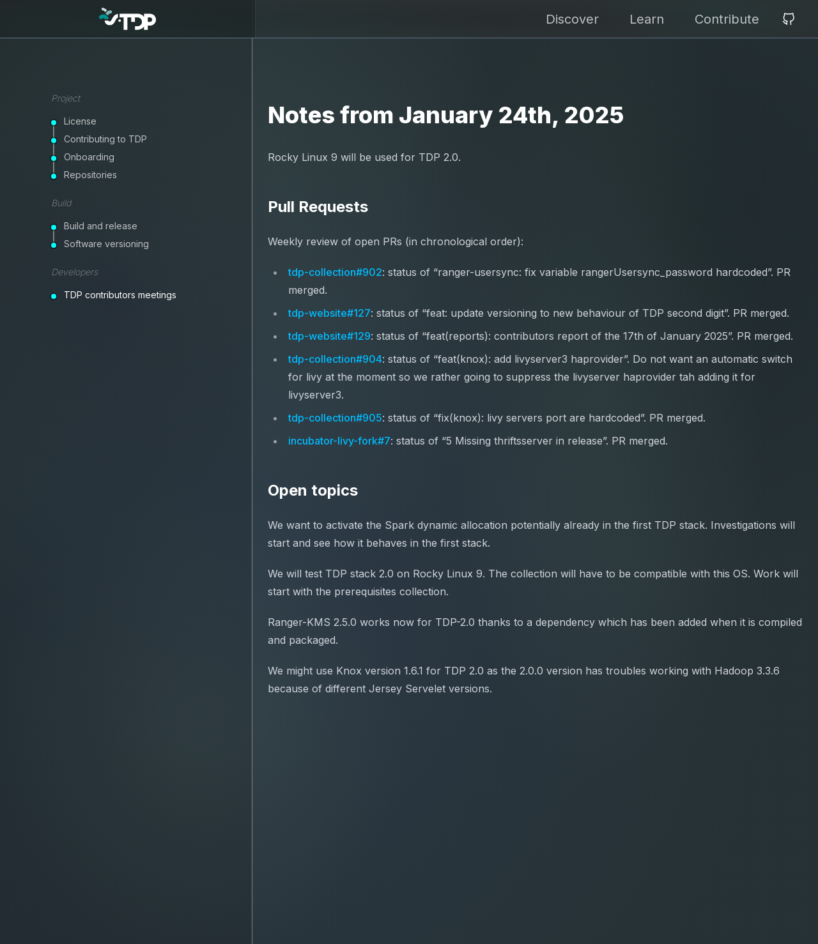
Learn (646, 19)
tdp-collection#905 (335, 417)
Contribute (727, 19)
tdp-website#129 (329, 336)
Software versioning (106, 243)
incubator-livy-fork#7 (339, 440)
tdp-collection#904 (335, 359)
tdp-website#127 (329, 313)
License (80, 121)
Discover (572, 19)
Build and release (100, 225)
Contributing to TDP (105, 138)
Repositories (90, 174)
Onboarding (89, 156)
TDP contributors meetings (120, 294)
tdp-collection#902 (335, 272)
